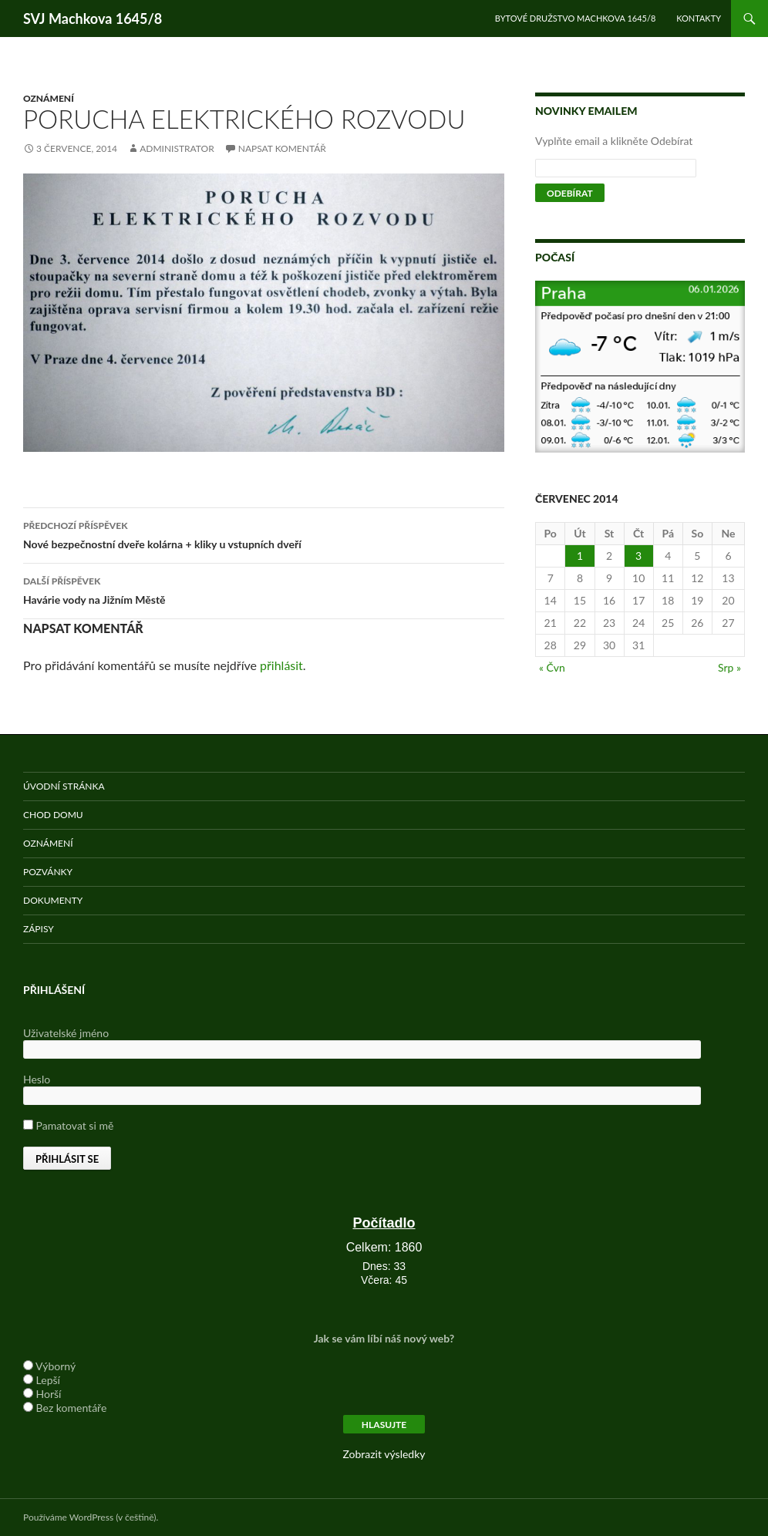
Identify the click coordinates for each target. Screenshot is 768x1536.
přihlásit (281, 665)
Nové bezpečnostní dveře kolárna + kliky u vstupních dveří (263, 534)
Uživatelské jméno (66, 1032)
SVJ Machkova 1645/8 (92, 18)
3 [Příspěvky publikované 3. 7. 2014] (638, 555)
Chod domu (53, 814)
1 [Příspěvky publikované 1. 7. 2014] (580, 555)
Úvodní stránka (64, 786)
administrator (177, 148)
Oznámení (48, 98)
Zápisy (38, 929)
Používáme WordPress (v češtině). (90, 1517)
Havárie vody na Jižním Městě (263, 589)
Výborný (55, 1366)
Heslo (36, 1079)
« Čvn (552, 667)
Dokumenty (53, 900)
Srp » (729, 667)
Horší (49, 1393)
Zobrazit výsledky (383, 1453)
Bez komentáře (71, 1407)
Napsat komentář (282, 148)
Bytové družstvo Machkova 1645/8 (575, 18)
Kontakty (698, 18)
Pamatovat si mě (68, 1125)
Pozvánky (47, 871)
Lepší (48, 1379)
